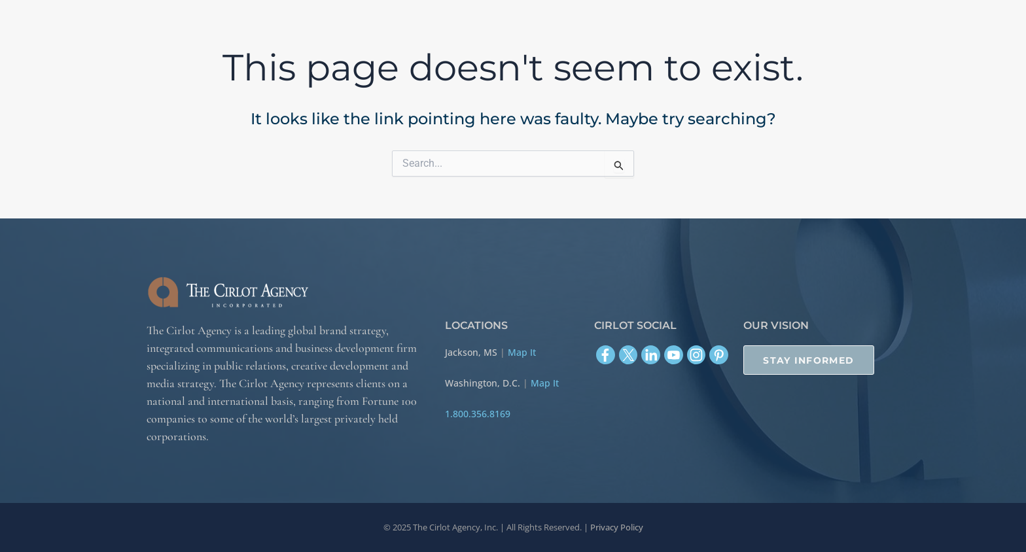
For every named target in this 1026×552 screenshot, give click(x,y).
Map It (522, 352)
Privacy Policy (616, 527)
